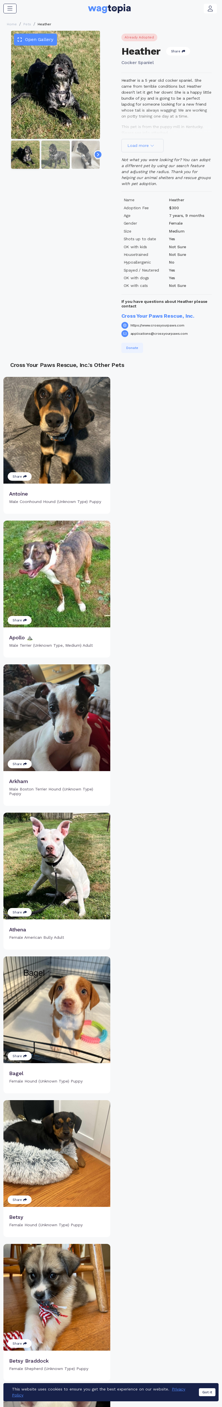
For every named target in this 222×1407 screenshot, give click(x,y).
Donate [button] (132, 348)
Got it (207, 1395)
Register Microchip (97, 1323)
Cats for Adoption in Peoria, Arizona (128, 1369)
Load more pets (111, 1235)
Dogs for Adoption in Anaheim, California (123, 1377)
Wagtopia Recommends (190, 1339)
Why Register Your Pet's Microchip (96, 1311)
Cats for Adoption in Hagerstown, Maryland (45, 1369)
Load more (140, 145)
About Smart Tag (144, 1326)
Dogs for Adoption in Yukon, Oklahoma (40, 1377)
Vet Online (186, 1317)
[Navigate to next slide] (98, 154)
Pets (27, 24)
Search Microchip (95, 1333)
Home (12, 24)
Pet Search (187, 1308)
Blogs (182, 1326)
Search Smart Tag (145, 1317)
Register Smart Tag (147, 1308)
